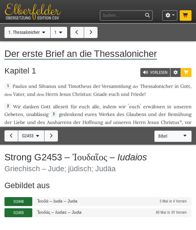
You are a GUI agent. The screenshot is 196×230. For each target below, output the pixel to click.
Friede (138, 94)
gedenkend (71, 114)
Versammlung (116, 86)
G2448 (18, 201)
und (32, 86)
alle (95, 106)
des (120, 114)
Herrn (51, 94)
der (96, 86)
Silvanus (47, 86)
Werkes (107, 114)
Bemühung (180, 114)
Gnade (100, 94)
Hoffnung (92, 122)
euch (114, 94)
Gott (185, 86)
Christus (81, 94)
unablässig (37, 114)
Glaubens (136, 114)
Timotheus (79, 86)
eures (91, 114)
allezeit (60, 106)
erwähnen (154, 106)
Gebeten (13, 114)
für (74, 106)
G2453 (31, 136)
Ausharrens (59, 122)
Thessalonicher (156, 86)
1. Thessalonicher (27, 32)
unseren (183, 106)
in (177, 86)
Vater (18, 94)
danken (31, 106)
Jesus (65, 94)
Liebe (19, 122)
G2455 (18, 212)
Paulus (19, 86)
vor (188, 122)
